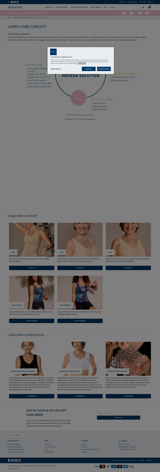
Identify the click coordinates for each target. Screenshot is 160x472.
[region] (81, 60)
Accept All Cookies (104, 69)
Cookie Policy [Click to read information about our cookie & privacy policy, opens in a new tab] (82, 63)
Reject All (89, 69)
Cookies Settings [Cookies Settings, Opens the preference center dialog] (56, 69)
